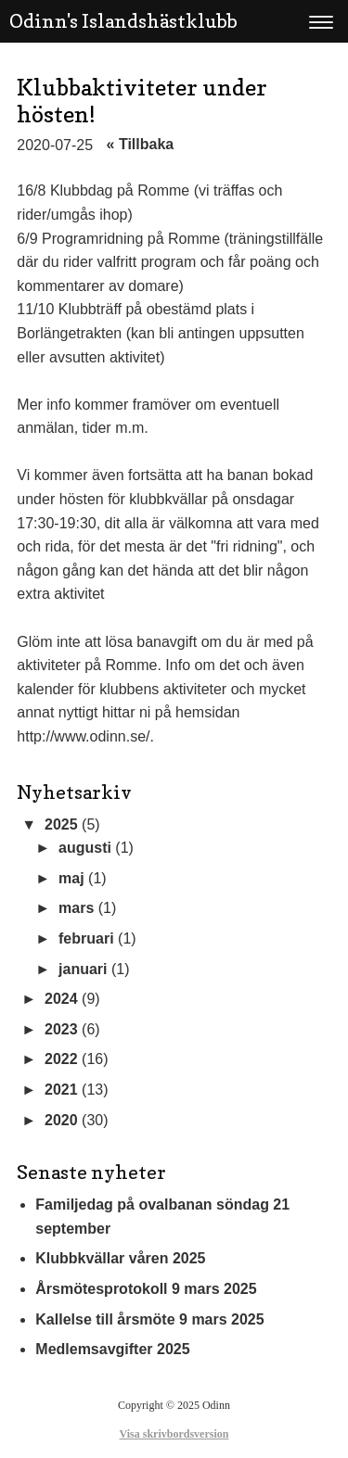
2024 (61, 999)
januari (82, 969)
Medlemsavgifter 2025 (112, 1349)
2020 (61, 1120)
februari (86, 938)
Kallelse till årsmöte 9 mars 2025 (149, 1319)
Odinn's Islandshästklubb (123, 21)
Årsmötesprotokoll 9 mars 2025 (145, 1289)
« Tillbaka (140, 144)
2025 (61, 824)
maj (71, 878)
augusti (84, 848)
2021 (61, 1089)
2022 (61, 1059)
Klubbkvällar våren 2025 (120, 1258)
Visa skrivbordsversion (174, 1433)
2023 (61, 1029)
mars (76, 908)
